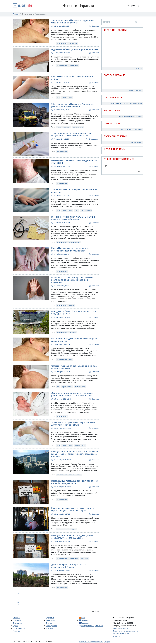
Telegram (83, 620)
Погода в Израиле (135, 90)
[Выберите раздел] (134, 6)
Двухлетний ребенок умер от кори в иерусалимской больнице (68, 565)
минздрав (72, 332)
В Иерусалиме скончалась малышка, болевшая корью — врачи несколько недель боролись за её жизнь (74, 454)
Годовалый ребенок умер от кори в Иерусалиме (74, 49)
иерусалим (84, 558)
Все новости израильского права (130, 116)
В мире (49, 623)
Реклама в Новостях (121, 633)
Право (15, 626)
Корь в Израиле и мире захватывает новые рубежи (72, 78)
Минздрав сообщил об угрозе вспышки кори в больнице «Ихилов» (73, 312)
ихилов (71, 305)
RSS (82, 618)
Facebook (84, 623)
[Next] (18, 604)
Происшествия (92, 139)
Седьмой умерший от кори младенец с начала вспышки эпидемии (74, 367)
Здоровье (94, 26)
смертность (73, 43)
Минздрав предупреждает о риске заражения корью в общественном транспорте (73, 509)
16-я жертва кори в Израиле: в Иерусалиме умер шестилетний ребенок (72, 21)
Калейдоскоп (51, 626)
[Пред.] (18, 596)
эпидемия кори (79, 387)
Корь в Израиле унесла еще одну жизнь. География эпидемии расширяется (71, 249)
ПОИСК (106, 22)
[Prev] (18, 594)
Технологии (50, 620)
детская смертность (63, 127)
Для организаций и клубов (118, 103)
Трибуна (49, 628)
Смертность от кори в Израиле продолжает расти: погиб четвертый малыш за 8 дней (72, 394)
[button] (22, 5)
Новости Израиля (78, 5)
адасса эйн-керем (75, 475)
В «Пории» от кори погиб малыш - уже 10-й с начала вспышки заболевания (73, 218)
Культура (16, 631)
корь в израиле (62, 43)
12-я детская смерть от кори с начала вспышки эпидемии (74, 190)
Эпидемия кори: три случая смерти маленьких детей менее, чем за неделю (74, 423)
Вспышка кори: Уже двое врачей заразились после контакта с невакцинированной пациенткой (73, 280)
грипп (76, 210)
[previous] (105, 166)
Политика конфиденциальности (125, 631)
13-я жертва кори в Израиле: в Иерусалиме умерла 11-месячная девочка (72, 105)
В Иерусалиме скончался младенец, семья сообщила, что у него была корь (72, 536)
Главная (16, 618)
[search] (136, 22)
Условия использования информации (94, 642)
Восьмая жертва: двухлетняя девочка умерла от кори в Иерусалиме (74, 340)
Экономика (17, 623)
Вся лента (138, 68)
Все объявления (136, 142)
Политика (17, 620)
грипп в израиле (86, 210)
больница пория (74, 242)
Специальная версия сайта (91, 626)
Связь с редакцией (120, 628)
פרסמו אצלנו (117, 636)
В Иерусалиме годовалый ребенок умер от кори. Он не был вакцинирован (75, 482)
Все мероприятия (136, 103)
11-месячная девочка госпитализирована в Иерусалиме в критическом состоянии (72, 134)
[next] (139, 171)
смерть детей (73, 65)
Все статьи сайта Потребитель (131, 129)
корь (58, 97)
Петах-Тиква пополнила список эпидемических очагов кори (74, 161)
